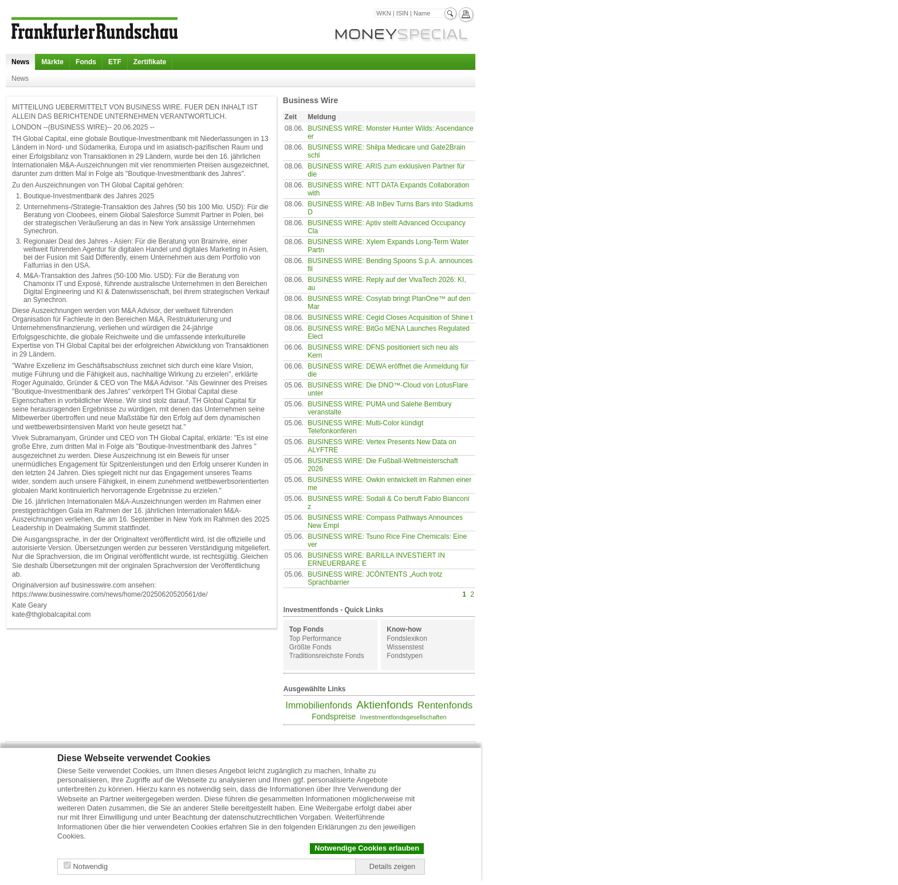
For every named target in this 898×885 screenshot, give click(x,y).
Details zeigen (392, 866)
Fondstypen (405, 656)
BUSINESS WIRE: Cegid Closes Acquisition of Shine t (390, 318)
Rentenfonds (445, 705)
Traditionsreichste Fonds (326, 656)
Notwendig (90, 866)
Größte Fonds (310, 647)
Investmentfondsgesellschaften (403, 717)
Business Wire (310, 100)
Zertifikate (149, 62)
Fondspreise (334, 716)
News (20, 62)
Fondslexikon (407, 639)
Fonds (86, 62)
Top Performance (315, 639)
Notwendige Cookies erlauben (366, 848)
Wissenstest (405, 647)
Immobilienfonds (318, 705)
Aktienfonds (384, 705)
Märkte (52, 62)
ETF (114, 62)
